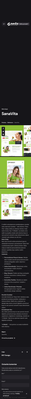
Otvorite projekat (8, 338)
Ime (3, 373)
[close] (27, 394)
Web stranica (5, 389)
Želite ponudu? (23, 24)
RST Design (6, 355)
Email (3, 381)
